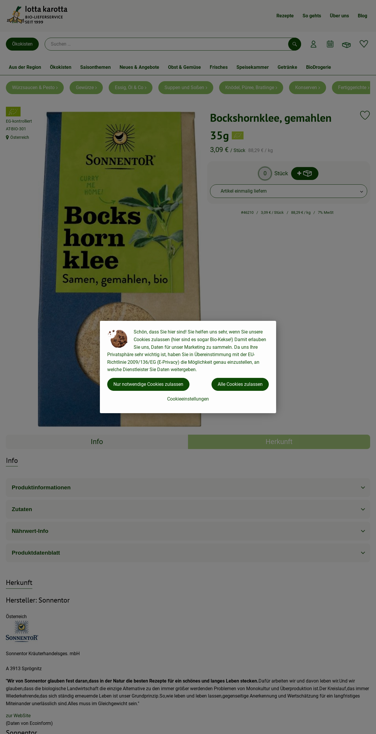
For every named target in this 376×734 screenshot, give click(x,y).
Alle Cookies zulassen (240, 384)
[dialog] (188, 367)
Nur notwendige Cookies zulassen (148, 384)
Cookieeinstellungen (188, 399)
